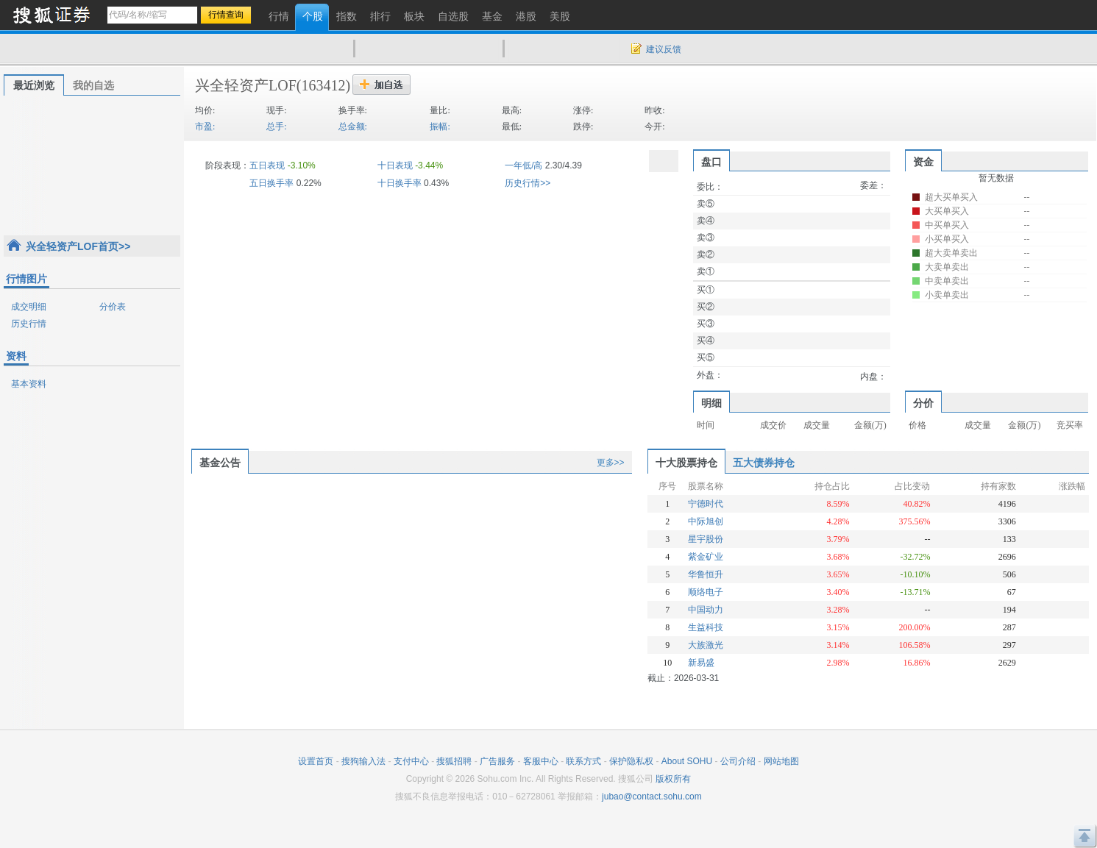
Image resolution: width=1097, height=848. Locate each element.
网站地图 (781, 761)
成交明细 (28, 307)
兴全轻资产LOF (246, 85)
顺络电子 (705, 592)
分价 (923, 403)
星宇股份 (705, 539)
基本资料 (28, 384)
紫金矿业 (705, 557)
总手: (276, 126)
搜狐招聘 (454, 761)
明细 (711, 403)
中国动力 (705, 610)
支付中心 (411, 761)
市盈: (205, 126)
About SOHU (686, 761)
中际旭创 (705, 521)
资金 (923, 162)
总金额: (352, 126)
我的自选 (93, 85)
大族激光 (705, 645)
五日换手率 (271, 183)
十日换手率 (399, 183)
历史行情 (28, 323)
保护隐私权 (631, 761)
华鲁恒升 (705, 574)
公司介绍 (738, 761)
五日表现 (267, 165)
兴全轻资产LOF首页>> (78, 246)
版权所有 (673, 779)
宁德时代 (705, 504)
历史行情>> (527, 183)
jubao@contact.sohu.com (652, 796)
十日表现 (395, 165)
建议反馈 (663, 49)
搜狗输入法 (363, 761)
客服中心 (540, 761)
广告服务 (497, 761)
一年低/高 (523, 165)
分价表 (112, 307)
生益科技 (705, 627)
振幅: (440, 126)
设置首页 (315, 761)
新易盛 (701, 663)
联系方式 (583, 761)
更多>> (611, 462)
